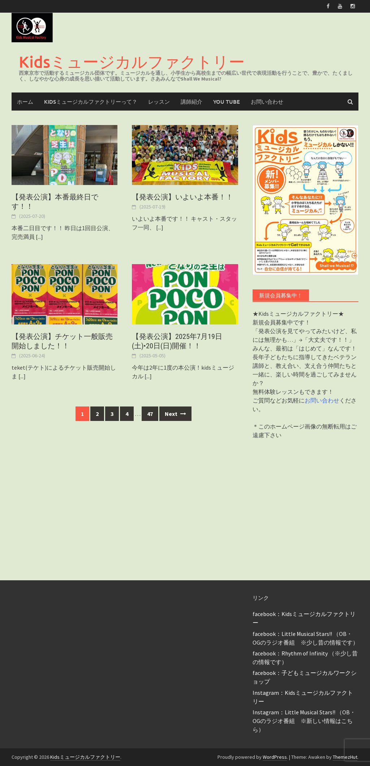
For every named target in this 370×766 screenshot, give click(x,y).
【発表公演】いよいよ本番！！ (182, 197)
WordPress (275, 757)
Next (175, 413)
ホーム (25, 101)
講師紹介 (191, 101)
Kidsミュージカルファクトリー (132, 62)
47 (150, 413)
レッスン (159, 101)
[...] (39, 236)
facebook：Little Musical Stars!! (292, 633)
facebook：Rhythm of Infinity (290, 653)
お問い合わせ (267, 101)
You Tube (226, 101)
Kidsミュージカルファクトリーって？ (90, 101)
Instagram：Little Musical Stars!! (294, 712)
